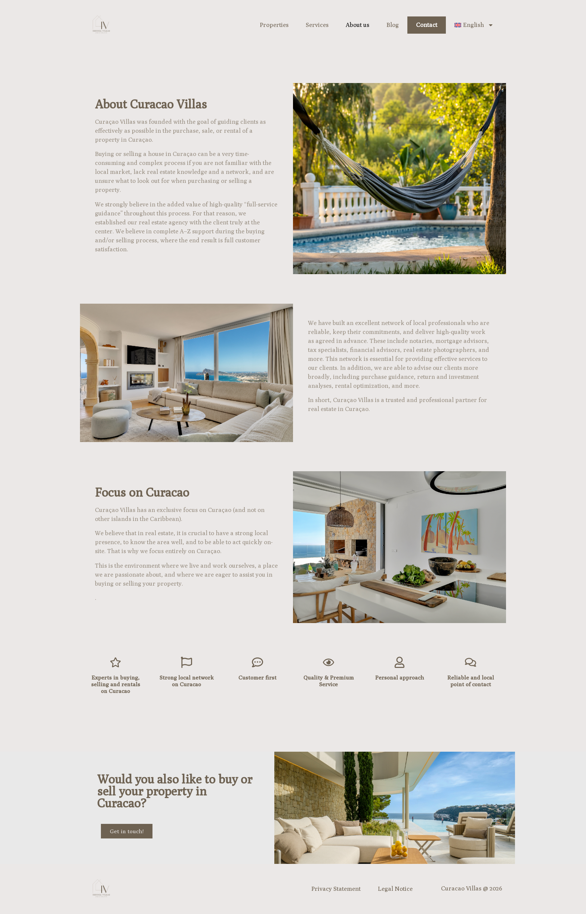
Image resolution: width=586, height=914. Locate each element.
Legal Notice (395, 888)
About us (357, 24)
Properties (274, 24)
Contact (426, 24)
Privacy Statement (336, 888)
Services (317, 24)
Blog (392, 24)
